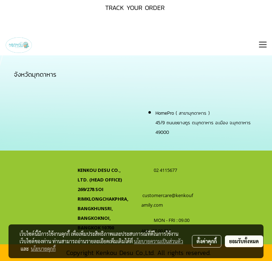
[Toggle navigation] (263, 45)
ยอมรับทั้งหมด (244, 241)
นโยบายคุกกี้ (43, 248)
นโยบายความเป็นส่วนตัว (158, 241)
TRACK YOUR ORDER (135, 7)
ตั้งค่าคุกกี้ (207, 241)
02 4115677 (166, 170)
